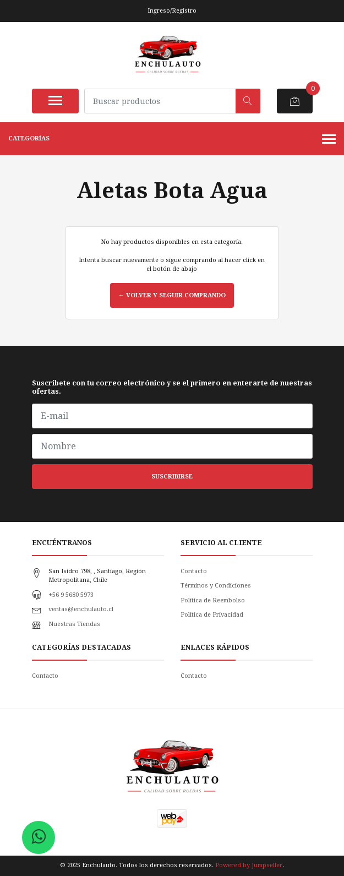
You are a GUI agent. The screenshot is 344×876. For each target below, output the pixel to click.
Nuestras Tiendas (74, 624)
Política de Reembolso (213, 600)
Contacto (194, 571)
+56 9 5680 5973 (71, 594)
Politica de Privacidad (212, 614)
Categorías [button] (172, 139)
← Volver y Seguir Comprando (172, 295)
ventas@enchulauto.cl (80, 609)
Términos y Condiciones (216, 585)
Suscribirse (172, 476)
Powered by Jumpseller (248, 865)
